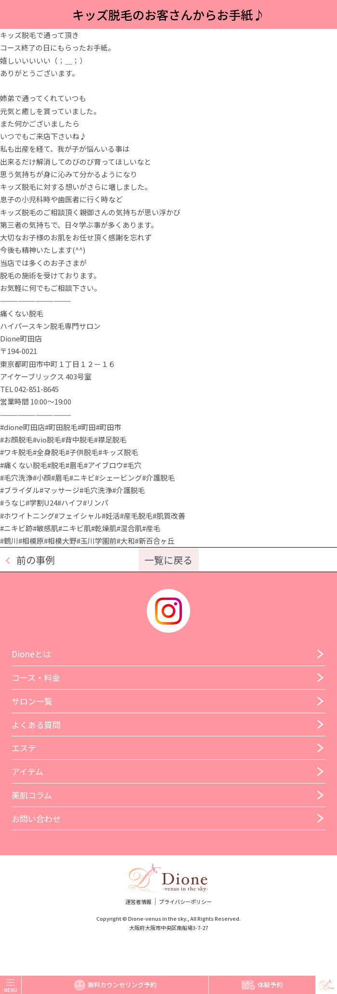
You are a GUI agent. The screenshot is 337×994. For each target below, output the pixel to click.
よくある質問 (36, 725)
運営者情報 (138, 901)
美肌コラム (32, 795)
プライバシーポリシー (185, 901)
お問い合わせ (36, 818)
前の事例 (35, 560)
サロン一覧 (32, 701)
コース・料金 (36, 677)
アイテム (27, 771)
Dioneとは (31, 654)
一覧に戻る (168, 560)
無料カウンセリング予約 (115, 985)
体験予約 (262, 985)
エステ (24, 748)
